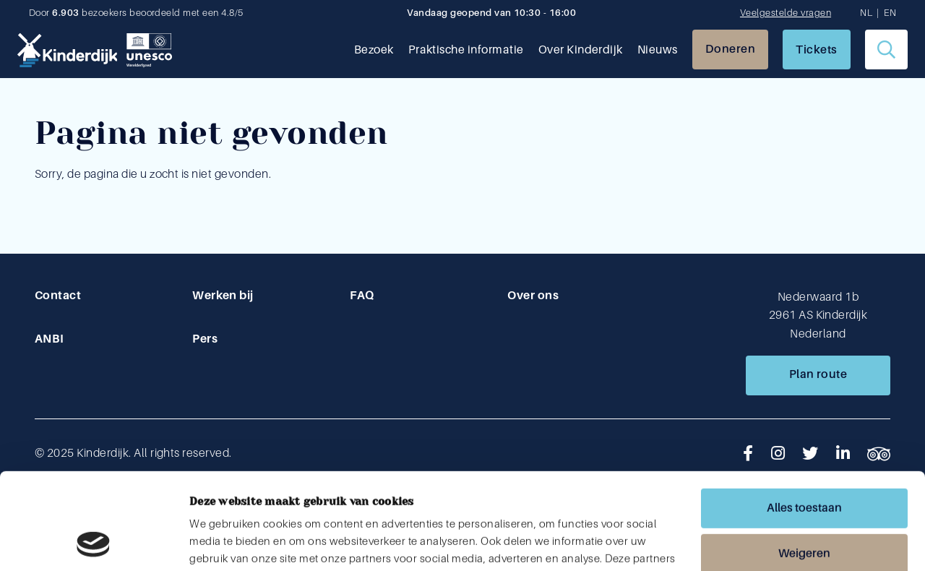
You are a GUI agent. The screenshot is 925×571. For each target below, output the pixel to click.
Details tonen (222, 543)
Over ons (533, 295)
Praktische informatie (466, 49)
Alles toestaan (804, 417)
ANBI (49, 338)
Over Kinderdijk (580, 49)
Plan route (818, 374)
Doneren (730, 49)
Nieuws (657, 49)
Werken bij (223, 295)
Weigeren (804, 463)
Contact (58, 295)
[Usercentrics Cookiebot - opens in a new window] (93, 543)
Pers (205, 338)
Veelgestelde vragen (785, 13)
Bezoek (374, 49)
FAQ (362, 295)
